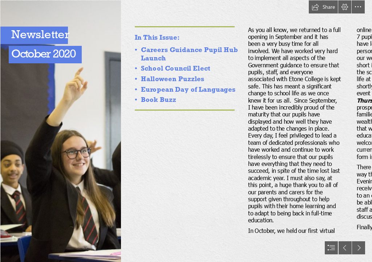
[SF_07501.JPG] (60, 131)
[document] (186, 131)
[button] (323, 6)
